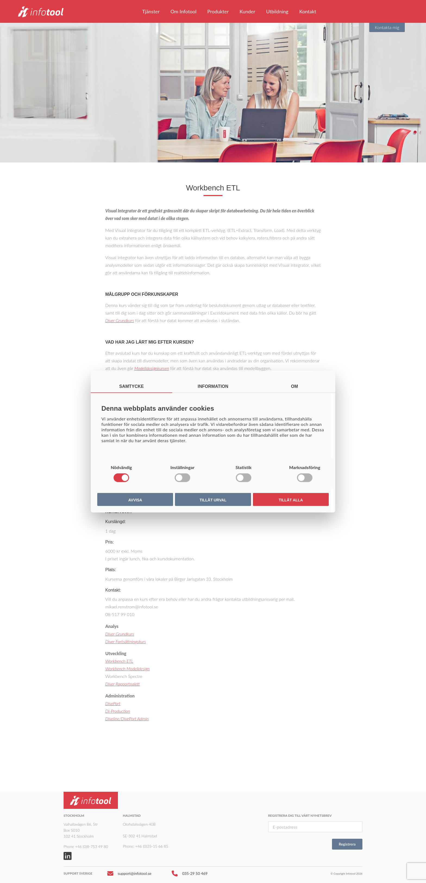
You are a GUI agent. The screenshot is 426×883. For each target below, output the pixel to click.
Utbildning (277, 11)
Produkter (218, 11)
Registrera (347, 844)
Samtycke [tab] (131, 386)
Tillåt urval (212, 500)
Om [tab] (294, 386)
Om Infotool (183, 11)
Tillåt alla (291, 500)
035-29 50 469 (190, 875)
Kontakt (307, 11)
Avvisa (135, 500)
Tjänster (150, 11)
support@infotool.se (129, 875)
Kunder (247, 11)
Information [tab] (213, 386)
